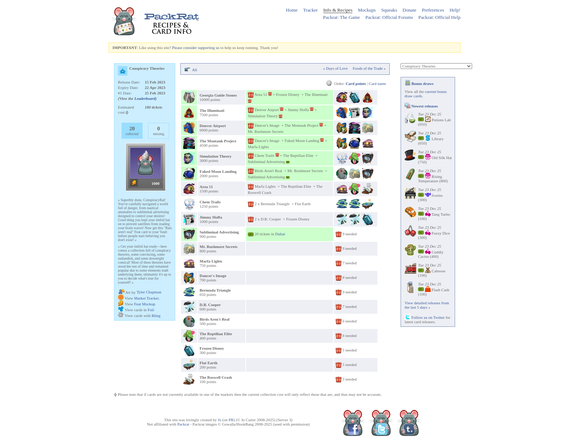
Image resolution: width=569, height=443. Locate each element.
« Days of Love (335, 68)
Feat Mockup (144, 304)
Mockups (367, 10)
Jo (219, 420)
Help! (455, 10)
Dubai (280, 234)
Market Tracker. (146, 298)
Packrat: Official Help (439, 17)
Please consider (184, 47)
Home (292, 10)
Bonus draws (419, 83)
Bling (156, 315)
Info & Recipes (338, 10)
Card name (377, 83)
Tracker (310, 10)
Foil (151, 310)
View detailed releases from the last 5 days (427, 305)
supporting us (209, 47)
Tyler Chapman (148, 292)
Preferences (433, 10)
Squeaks (389, 10)
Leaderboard (144, 98)
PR (231, 420)
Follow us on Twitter (425, 317)
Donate (409, 10)
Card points (355, 83)
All (194, 70)
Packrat (183, 424)
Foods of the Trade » (369, 68)
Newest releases (421, 106)
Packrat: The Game (341, 17)
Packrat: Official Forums (389, 17)
